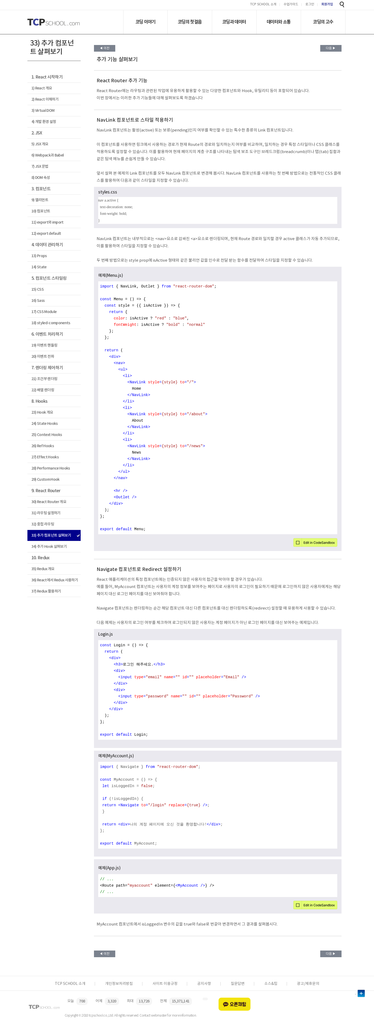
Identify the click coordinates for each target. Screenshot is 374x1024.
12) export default (46, 233)
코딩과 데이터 (234, 21)
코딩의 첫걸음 (190, 21)
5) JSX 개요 (39, 144)
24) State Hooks (44, 423)
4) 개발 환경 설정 (43, 122)
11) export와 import (47, 222)
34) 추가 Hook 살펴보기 (49, 546)
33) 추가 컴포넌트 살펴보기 (51, 535)
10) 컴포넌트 (40, 211)
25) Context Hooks (46, 435)
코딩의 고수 (323, 21)
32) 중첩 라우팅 (42, 524)
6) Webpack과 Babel (47, 155)
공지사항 (204, 984)
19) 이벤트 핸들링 (44, 345)
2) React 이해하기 (45, 99)
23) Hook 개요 (42, 412)
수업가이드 (290, 4)
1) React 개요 (41, 88)
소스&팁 (270, 984)
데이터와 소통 (278, 21)
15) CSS (37, 289)
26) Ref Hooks (42, 446)
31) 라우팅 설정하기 (46, 513)
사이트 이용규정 (165, 984)
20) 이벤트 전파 (42, 356)
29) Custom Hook (45, 479)
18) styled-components (50, 323)
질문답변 (238, 984)
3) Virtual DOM (43, 110)
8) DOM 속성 (40, 177)
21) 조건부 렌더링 (44, 379)
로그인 (309, 4)
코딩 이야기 (145, 21)
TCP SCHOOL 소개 (263, 4)
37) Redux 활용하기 (46, 591)
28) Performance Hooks (50, 468)
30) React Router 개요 (48, 502)
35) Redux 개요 (43, 569)
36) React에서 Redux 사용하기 (54, 580)
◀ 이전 (104, 48)
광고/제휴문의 (308, 984)
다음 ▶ (331, 48)
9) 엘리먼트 (39, 200)
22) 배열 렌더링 (42, 390)
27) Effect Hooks (45, 457)
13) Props (39, 256)
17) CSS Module (44, 312)
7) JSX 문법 (39, 166)
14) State (39, 267)
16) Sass (38, 300)
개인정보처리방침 (119, 984)
